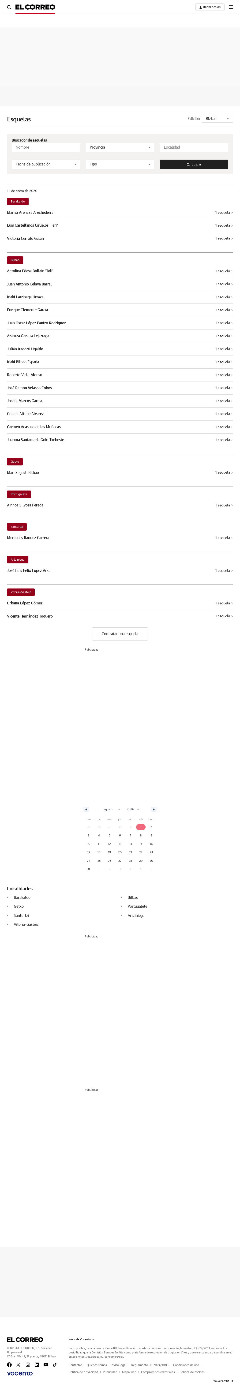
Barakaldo (18, 201)
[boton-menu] (231, 7)
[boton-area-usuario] (210, 7)
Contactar (75, 1365)
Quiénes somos (97, 1365)
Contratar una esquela (120, 634)
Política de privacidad (83, 1372)
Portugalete (19, 494)
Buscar (194, 164)
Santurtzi (17, 526)
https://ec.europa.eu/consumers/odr (100, 1356)
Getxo (15, 461)
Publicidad (110, 1372)
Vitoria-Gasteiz (21, 592)
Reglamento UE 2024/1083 (150, 1365)
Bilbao (15, 260)
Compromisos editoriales (158, 1372)
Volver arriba (223, 1380)
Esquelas (19, 119)
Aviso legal (119, 1365)
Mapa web (129, 1372)
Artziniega (18, 559)
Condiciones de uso (186, 1365)
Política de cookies (192, 1372)
